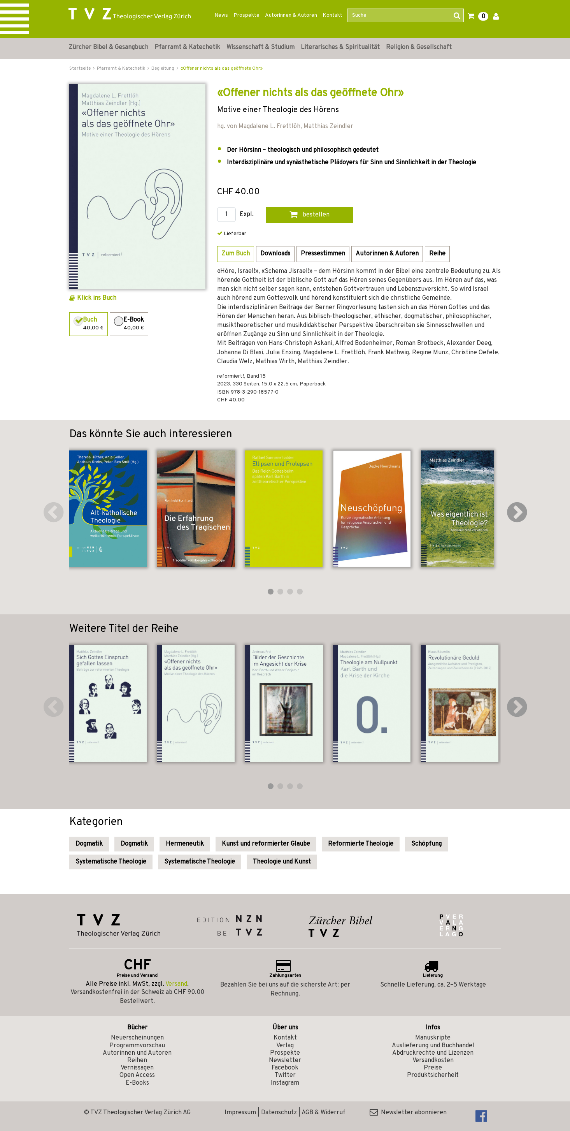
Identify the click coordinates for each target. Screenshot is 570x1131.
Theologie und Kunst (282, 862)
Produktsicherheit (433, 1075)
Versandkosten (433, 1060)
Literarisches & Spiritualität (340, 47)
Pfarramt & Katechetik (187, 47)
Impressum (240, 1113)
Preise (433, 1068)
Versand (176, 984)
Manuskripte (433, 1038)
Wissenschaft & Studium (260, 47)
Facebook (285, 1068)
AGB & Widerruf (324, 1113)
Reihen (137, 1060)
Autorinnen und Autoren (137, 1053)
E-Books (137, 1083)
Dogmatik (89, 844)
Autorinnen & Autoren (291, 15)
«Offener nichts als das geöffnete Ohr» (222, 68)
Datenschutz (279, 1113)
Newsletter (285, 1060)
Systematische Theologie (110, 862)
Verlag (285, 1046)
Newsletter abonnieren (408, 1113)
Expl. (247, 214)
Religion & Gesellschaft (419, 47)
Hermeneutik (185, 844)
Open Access (137, 1075)
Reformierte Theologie (360, 844)
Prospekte (246, 15)
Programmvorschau (137, 1046)
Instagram (285, 1083)
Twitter (285, 1075)
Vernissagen (137, 1068)
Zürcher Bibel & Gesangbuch (108, 47)
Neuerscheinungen (137, 1038)
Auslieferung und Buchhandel (433, 1046)
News (221, 15)
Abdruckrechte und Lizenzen (433, 1053)
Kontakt (332, 15)
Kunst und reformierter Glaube (266, 844)
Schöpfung (426, 844)
